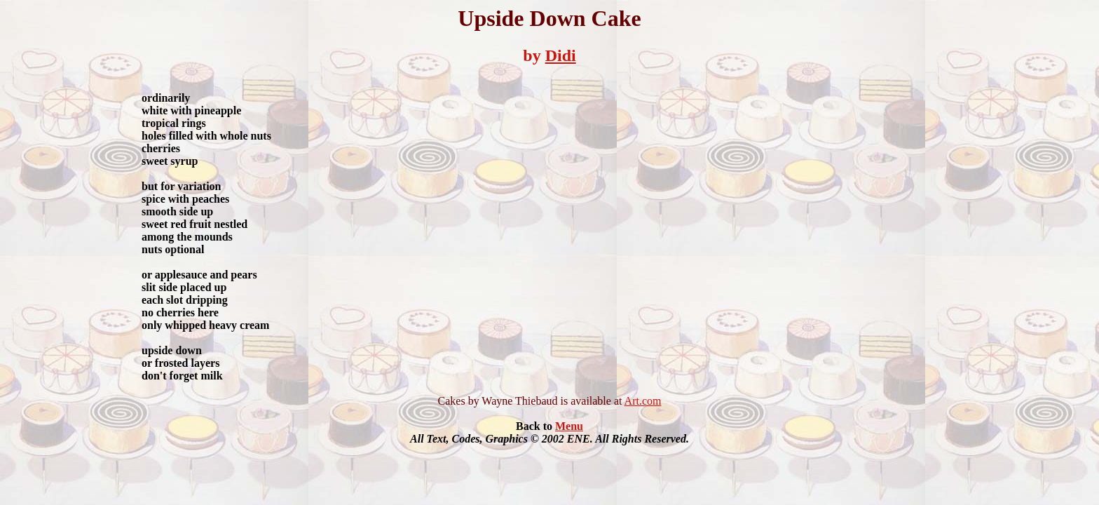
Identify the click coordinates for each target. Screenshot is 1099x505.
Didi (560, 55)
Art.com (643, 401)
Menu (569, 426)
